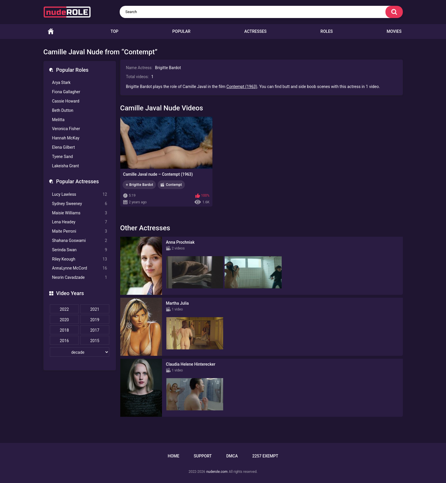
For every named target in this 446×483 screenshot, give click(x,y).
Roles (327, 31)
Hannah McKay (65, 138)
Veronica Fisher (66, 128)
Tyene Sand (62, 156)
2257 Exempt (265, 456)
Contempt (174, 185)
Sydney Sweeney (79, 203)
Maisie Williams (79, 213)
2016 (64, 340)
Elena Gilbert (63, 147)
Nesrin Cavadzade (79, 277)
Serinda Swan (79, 249)
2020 (64, 319)
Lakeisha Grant (65, 166)
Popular (181, 31)
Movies (394, 31)
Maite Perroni (79, 231)
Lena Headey (79, 222)
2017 (94, 330)
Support (203, 456)
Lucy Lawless (79, 194)
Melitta (58, 119)
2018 (64, 330)
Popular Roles (72, 70)
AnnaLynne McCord (79, 268)
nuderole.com (216, 472)
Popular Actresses (77, 181)
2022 (64, 309)
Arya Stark (61, 82)
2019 (94, 319)
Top (115, 31)
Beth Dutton (63, 110)
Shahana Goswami (79, 240)
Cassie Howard (65, 101)
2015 (94, 340)
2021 (94, 309)
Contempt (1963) (241, 86)
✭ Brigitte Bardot (139, 185)
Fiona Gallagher (66, 91)
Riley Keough (79, 259)
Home (50, 31)
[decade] (80, 352)
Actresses (255, 31)
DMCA (232, 456)
